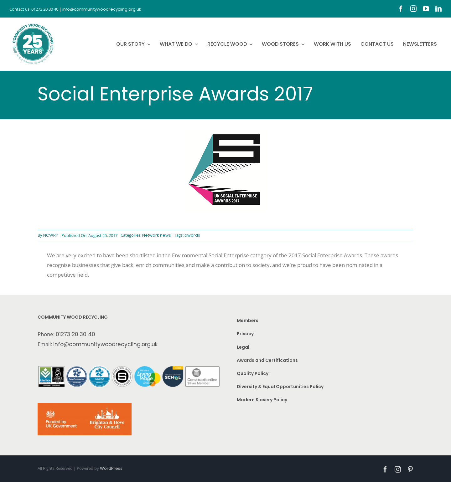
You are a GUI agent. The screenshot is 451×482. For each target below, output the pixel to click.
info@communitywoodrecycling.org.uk (105, 344)
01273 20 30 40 (75, 334)
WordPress (111, 468)
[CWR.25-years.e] (32, 23)
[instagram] (413, 9)
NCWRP (50, 235)
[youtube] (426, 9)
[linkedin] (438, 9)
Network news (156, 235)
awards (192, 235)
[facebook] (401, 9)
